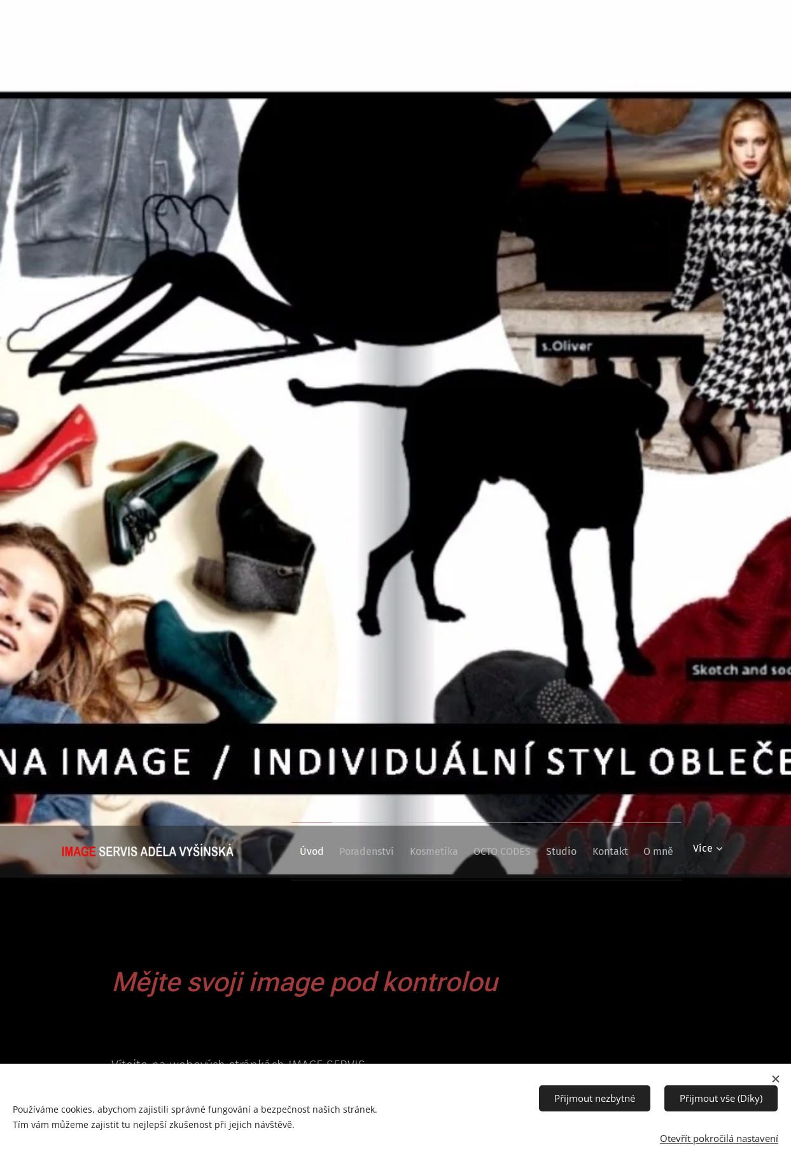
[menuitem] (316, 852)
